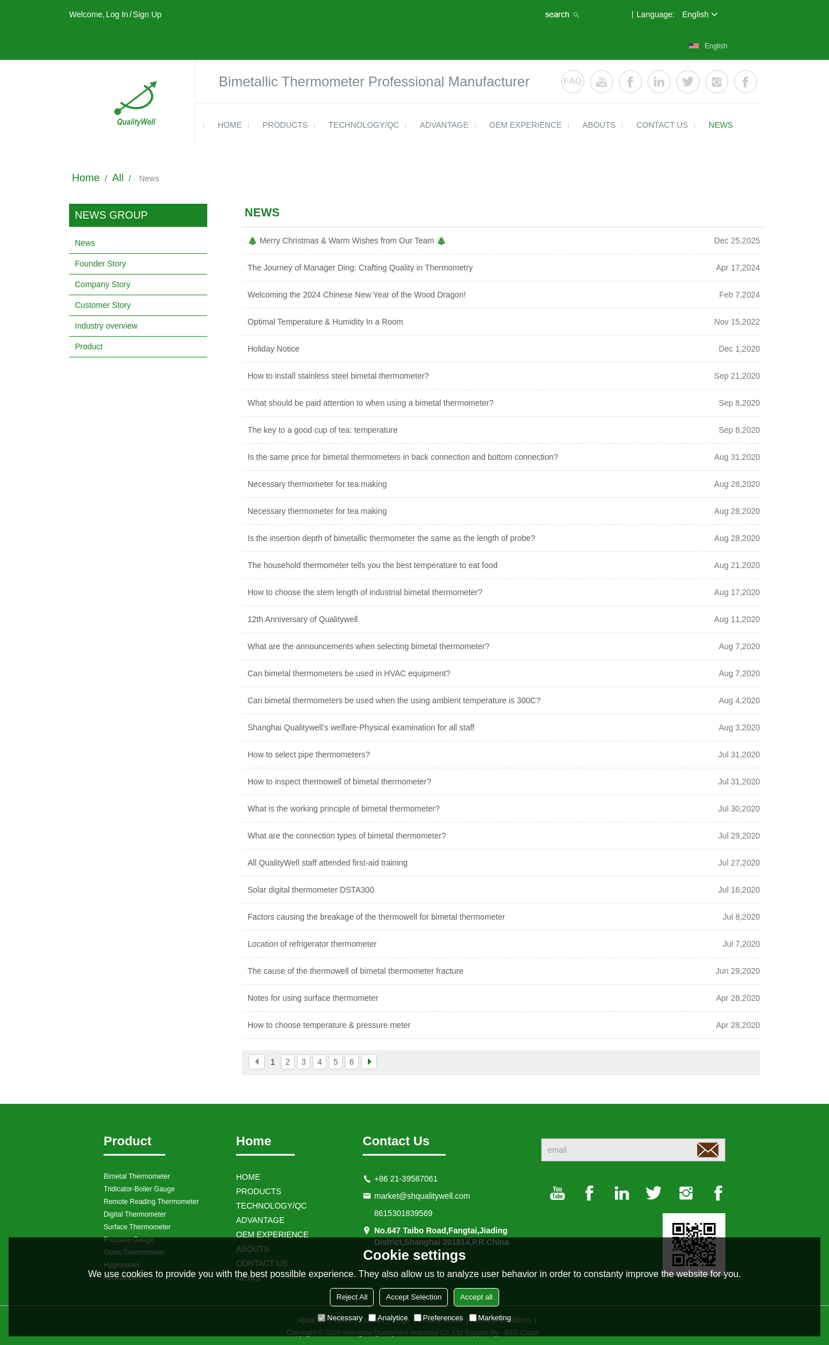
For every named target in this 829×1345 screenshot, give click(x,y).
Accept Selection (414, 1297)
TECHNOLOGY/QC (364, 124)
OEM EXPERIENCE (525, 124)
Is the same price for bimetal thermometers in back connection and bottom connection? (403, 457)
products (285, 124)
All (118, 178)
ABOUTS (599, 124)
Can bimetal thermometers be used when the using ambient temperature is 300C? (394, 700)
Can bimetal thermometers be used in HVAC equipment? (349, 673)
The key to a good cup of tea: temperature (323, 430)
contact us (662, 124)
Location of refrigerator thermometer (312, 943)
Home (86, 178)
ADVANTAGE (444, 124)
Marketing (490, 1317)
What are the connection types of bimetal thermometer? (347, 835)
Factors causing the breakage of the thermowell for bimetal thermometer (376, 916)
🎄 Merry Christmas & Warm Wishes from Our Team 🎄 (347, 240)
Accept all (476, 1297)
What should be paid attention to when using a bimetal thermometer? (370, 402)
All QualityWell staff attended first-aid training (328, 862)
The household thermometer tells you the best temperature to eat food (372, 565)
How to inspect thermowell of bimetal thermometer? (339, 781)
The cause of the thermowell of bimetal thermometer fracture (355, 971)
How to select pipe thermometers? (309, 754)
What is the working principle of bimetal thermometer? (344, 808)
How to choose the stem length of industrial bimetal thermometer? (365, 592)
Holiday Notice (273, 348)
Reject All (351, 1297)
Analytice (388, 1317)
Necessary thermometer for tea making (317, 484)
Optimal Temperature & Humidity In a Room (326, 321)
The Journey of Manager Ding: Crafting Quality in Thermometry (360, 267)
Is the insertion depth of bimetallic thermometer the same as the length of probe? (391, 538)
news (721, 124)
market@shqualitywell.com (422, 1196)
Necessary (340, 1317)
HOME (230, 124)
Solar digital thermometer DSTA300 (311, 889)
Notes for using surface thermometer (313, 998)
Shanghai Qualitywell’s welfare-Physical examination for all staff (361, 727)
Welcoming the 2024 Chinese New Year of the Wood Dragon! (357, 294)
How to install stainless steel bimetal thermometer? (338, 375)
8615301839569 (403, 1213)
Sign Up (147, 14)
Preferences (438, 1317)
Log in (117, 14)
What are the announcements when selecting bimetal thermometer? (368, 646)
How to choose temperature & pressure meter (329, 1025)
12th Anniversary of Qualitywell (303, 619)
